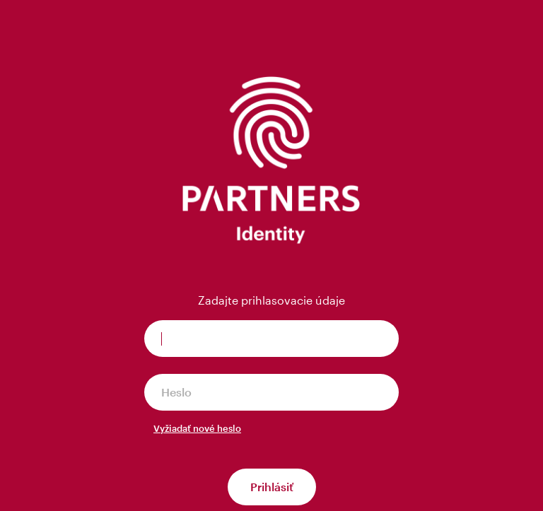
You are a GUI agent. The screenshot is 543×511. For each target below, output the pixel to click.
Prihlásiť (271, 486)
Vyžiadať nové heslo (197, 428)
